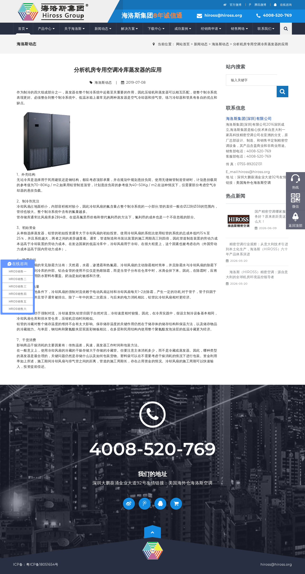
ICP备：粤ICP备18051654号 (35, 564)
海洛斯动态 (220, 44)
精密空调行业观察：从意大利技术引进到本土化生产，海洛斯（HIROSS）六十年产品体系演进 (257, 238)
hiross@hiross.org (223, 15)
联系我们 (266, 28)
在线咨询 (283, 4)
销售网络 (239, 28)
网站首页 (183, 44)
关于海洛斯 (74, 28)
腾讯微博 (257, 4)
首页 (23, 28)
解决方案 (129, 28)
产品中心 (46, 28)
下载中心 (156, 28)
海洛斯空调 (262, 171)
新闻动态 (103, 28)
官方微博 (233, 4)
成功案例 (182, 28)
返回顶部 (295, 225)
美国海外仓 (245, 171)
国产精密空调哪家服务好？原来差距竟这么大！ (270, 205)
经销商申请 (211, 28)
